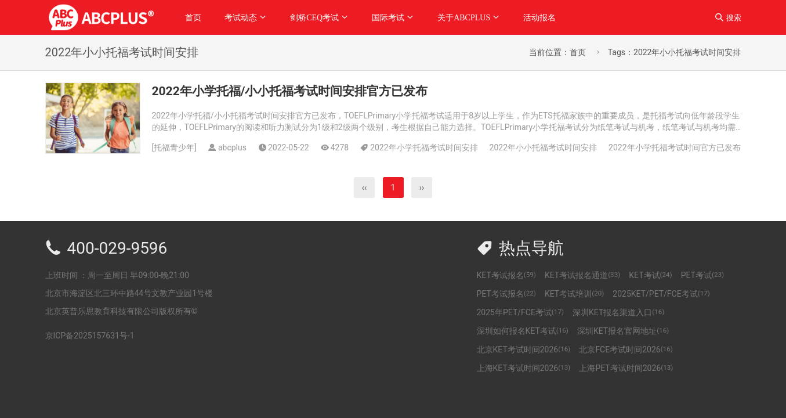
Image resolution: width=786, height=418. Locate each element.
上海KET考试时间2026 (524, 368)
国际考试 (388, 17)
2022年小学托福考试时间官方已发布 (674, 147)
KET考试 (650, 275)
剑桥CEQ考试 (314, 17)
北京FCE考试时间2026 (625, 349)
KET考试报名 (506, 275)
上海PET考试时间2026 (626, 368)
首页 (193, 17)
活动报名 (539, 17)
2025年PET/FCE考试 (520, 312)
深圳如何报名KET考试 (522, 331)
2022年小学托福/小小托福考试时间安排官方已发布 (290, 91)
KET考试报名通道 (582, 275)
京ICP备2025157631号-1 (90, 335)
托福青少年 (174, 147)
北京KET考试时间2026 (524, 349)
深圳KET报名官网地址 (623, 331)
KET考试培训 (574, 293)
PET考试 (702, 275)
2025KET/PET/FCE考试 (661, 293)
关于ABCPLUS (463, 17)
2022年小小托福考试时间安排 (543, 147)
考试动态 (240, 17)
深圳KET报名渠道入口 (618, 312)
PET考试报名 (506, 293)
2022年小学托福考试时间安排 (423, 147)
